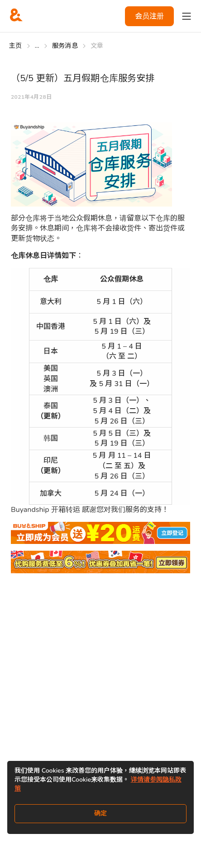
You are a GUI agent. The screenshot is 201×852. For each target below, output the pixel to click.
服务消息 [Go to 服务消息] (65, 45)
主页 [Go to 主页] (15, 45)
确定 (100, 813)
